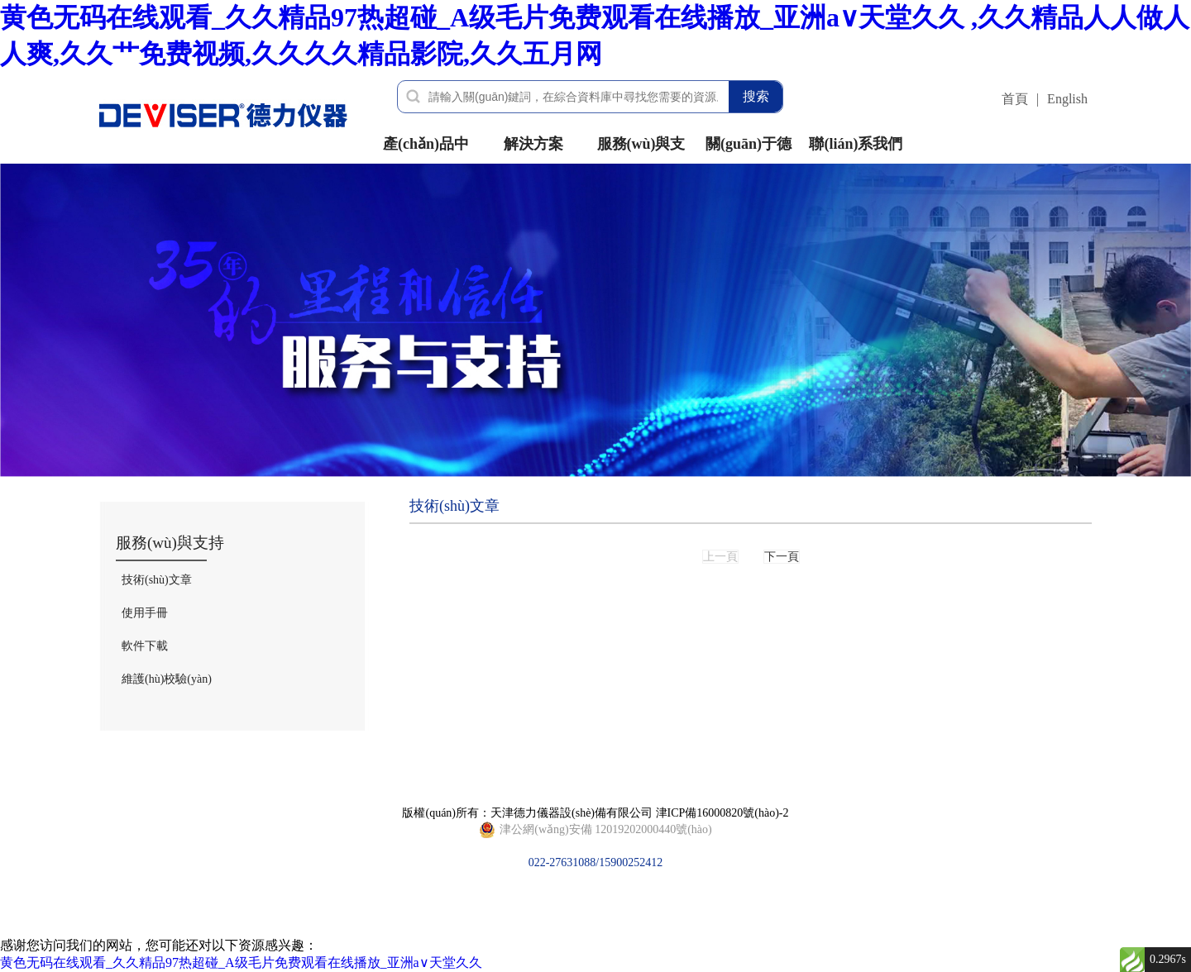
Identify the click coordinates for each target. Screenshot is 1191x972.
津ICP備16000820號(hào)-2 (722, 813)
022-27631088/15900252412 (595, 830)
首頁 (1015, 99)
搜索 (756, 96)
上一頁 (720, 556)
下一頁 (781, 556)
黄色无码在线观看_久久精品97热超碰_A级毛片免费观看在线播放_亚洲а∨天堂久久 (241, 962)
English (1067, 99)
